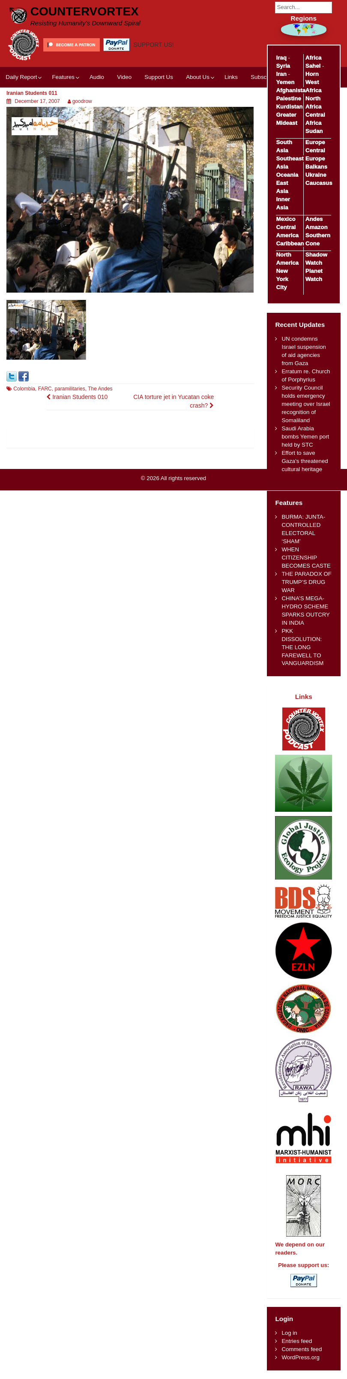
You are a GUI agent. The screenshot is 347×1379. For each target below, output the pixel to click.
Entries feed (296, 1341)
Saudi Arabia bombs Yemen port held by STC (305, 436)
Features (63, 77)
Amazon (316, 227)
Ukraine (315, 175)
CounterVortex (84, 11)
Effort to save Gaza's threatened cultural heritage (304, 461)
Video (124, 77)
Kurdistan (289, 106)
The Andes (100, 389)
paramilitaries (69, 389)
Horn (312, 74)
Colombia (24, 389)
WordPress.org (300, 1357)
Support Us (158, 77)
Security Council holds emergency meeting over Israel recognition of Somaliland (305, 403)
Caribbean (290, 243)
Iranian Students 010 (77, 396)
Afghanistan (292, 90)
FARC (45, 389)
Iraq (281, 57)
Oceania (287, 175)
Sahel (312, 66)
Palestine (288, 98)
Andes (314, 219)
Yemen (285, 82)
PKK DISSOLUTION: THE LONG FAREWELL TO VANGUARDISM (302, 647)
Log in (289, 1333)
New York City (282, 279)
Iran (281, 74)
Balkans (316, 166)
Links (231, 77)
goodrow (82, 101)
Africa (313, 57)
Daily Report (21, 77)
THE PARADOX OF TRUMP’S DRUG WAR (306, 582)
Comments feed (301, 1349)
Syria (283, 66)
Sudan (314, 131)
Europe (315, 142)
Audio (97, 77)
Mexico (285, 219)
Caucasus (318, 183)
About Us (197, 77)
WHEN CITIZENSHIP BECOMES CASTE (306, 557)
